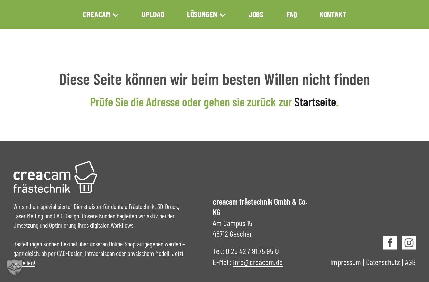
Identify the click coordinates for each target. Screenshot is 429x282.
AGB (410, 262)
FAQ (291, 14)
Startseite (315, 101)
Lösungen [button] (206, 14)
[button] (14, 267)
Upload (153, 14)
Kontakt (333, 14)
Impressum (345, 262)
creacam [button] (101, 14)
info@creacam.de (258, 262)
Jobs (256, 14)
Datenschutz (383, 262)
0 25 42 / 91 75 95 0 (252, 251)
